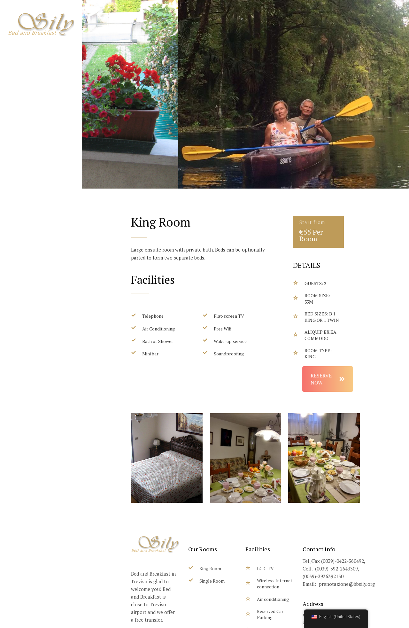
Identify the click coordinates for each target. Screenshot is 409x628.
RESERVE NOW (346, 379)
